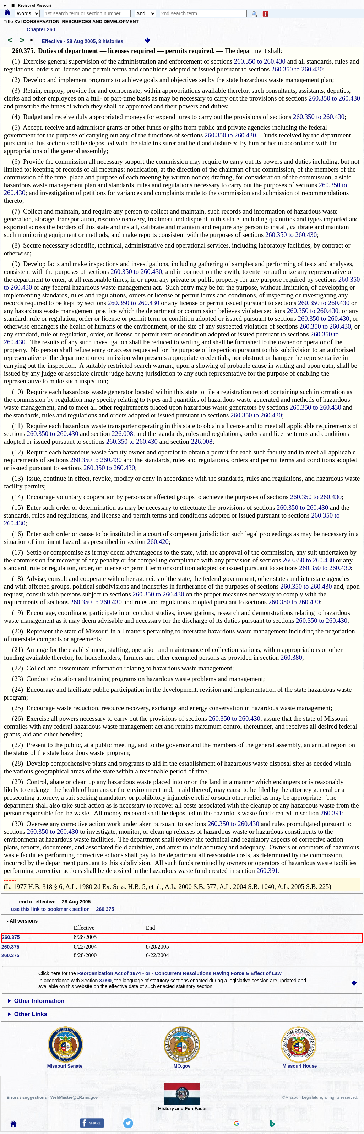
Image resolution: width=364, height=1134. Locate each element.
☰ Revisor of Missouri (29, 5)
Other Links (30, 1014)
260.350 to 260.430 (260, 61)
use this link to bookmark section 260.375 (62, 909)
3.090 (105, 980)
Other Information (39, 1001)
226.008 (122, 433)
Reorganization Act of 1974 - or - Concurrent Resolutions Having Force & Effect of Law (179, 973)
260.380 (291, 657)
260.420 (158, 541)
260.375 (11, 937)
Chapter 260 (41, 29)
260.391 (331, 813)
